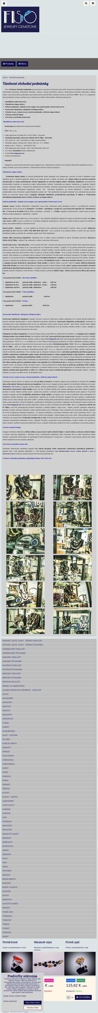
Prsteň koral (10, 942)
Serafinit (7, 899)
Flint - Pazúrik (9, 735)
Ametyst (6, 706)
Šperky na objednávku (13, 686)
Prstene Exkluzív (11, 682)
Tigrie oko (7, 912)
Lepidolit (7, 821)
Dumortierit (8, 731)
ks (69, 997)
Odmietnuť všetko (33, 1008)
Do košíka (83, 997)
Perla (5, 866)
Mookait (6, 838)
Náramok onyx (43, 942)
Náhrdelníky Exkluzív (13, 649)
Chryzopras (8, 764)
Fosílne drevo (9, 743)
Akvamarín (7, 698)
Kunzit (5, 793)
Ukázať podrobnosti (10, 1001)
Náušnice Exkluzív (11, 665)
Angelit (6, 710)
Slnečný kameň (10, 903)
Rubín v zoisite (9, 887)
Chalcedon (8, 756)
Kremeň (6, 784)
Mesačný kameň (10, 834)
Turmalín (7, 916)
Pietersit (7, 871)
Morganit (7, 842)
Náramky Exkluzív (11, 657)
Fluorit (6, 739)
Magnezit (7, 825)
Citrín (5, 723)
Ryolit (5, 895)
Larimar (6, 809)
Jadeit (5, 768)
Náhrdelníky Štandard (14, 653)
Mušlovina (7, 846)
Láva (4, 817)
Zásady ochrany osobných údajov (14, 996)
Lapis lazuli (8, 805)
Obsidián (6, 854)
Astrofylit (7, 719)
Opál (4, 862)
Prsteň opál (72, 942)
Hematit (6, 747)
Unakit (5, 928)
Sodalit (6, 908)
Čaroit (5, 727)
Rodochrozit (9, 879)
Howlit (6, 751)
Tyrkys (5, 924)
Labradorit (8, 801)
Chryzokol (8, 760)
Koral (5, 780)
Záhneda (6, 932)
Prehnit (6, 875)
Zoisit (5, 936)
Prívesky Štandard (11, 677)
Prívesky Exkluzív (11, 673)
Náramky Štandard (12, 661)
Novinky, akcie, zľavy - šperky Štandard (22, 645)
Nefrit (5, 850)
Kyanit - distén (10, 797)
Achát (5, 694)
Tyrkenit (6, 920)
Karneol (6, 776)
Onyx (5, 858)
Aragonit (7, 714)
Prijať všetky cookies (33, 1003)
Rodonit (6, 883)
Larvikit (6, 813)
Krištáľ (6, 788)
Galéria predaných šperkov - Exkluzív (21, 690)
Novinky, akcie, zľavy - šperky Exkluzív (22, 641)
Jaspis (5, 772)
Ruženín (6, 891)
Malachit (7, 829)
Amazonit (7, 702)
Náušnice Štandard (12, 669)
